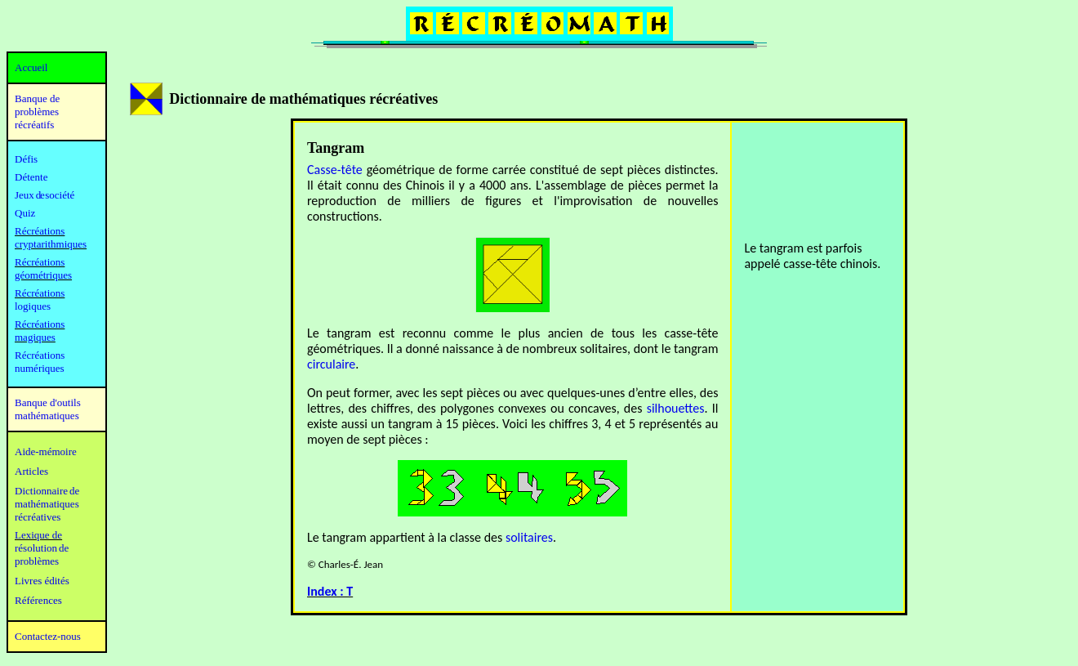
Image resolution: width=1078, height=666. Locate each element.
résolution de (42, 548)
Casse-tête (335, 169)
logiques (33, 306)
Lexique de (38, 535)
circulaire (331, 364)
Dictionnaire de (47, 491)
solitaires (529, 537)
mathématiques (47, 504)
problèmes (37, 561)
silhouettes (676, 408)
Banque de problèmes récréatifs (37, 111)
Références (38, 600)
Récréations (40, 293)
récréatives (37, 517)
